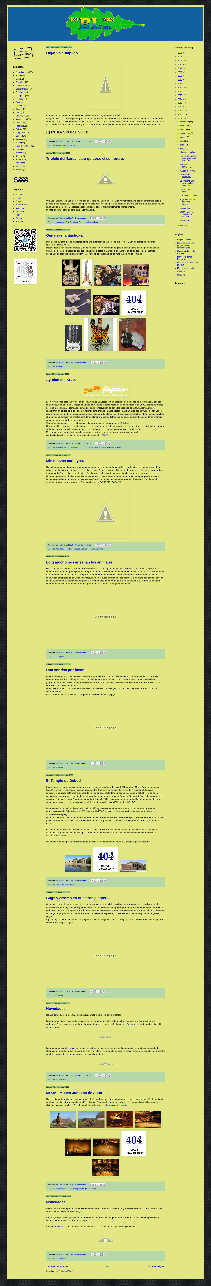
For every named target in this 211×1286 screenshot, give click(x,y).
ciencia (19, 153)
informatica (20, 163)
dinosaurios (67, 1189)
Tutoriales (20, 149)
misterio (19, 169)
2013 (180, 103)
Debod (58, 884)
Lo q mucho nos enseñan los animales (79, 562)
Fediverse (20, 211)
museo (93, 1189)
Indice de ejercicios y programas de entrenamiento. (186, 245)
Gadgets (19, 102)
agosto (183, 137)
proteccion (121, 447)
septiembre (185, 133)
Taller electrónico (23, 146)
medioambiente (100, 447)
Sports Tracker (22, 204)
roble (101, 549)
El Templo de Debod (63, 781)
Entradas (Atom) (66, 1271)
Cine (18, 79)
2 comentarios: (81, 652)
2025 (180, 57)
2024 (180, 60)
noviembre (185, 125)
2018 (180, 84)
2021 (180, 72)
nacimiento (94, 549)
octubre (183, 129)
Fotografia (77, 1189)
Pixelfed (19, 221)
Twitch (18, 198)
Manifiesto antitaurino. (186, 268)
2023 (180, 64)
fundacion (89, 447)
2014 (180, 99)
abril (182, 225)
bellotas (68, 549)
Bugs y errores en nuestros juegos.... (78, 898)
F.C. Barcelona (72, 222)
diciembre (184, 122)
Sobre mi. (181, 272)
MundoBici (20, 116)
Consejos (20, 82)
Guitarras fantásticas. (64, 235)
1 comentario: (80, 218)
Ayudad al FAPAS (61, 380)
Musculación (21, 119)
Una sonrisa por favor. (65, 670)
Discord (19, 218)
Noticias (72, 145)
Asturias (59, 145)
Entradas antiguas (156, 1266)
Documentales (22, 89)
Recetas (19, 139)
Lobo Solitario (128, 1024)
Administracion (61, 1079)
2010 (180, 114)
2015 (180, 95)
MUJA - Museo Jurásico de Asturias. (77, 1093)
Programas (20, 132)
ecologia (19, 159)
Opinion (82, 222)
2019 (180, 80)
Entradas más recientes (57, 1266)
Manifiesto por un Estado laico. (184, 258)
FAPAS (105, 435)
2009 (180, 118)
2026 (180, 53)
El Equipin (71, 1048)
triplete (88, 222)
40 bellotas (60, 549)
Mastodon (20, 208)
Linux (18, 112)
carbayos (76, 549)
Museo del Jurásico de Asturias (112, 1105)
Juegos (19, 109)
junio (182, 145)
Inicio (108, 1266)
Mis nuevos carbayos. (65, 461)
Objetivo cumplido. (62, 53)
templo (71, 884)
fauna (82, 447)
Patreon (19, 215)
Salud (18, 143)
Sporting (79, 145)
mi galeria (86, 1189)
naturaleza (111, 447)
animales (59, 447)
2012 (180, 107)
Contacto (181, 275)
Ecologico (75, 447)
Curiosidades (21, 85)
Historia (65, 884)
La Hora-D (60, 1226)
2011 (180, 111)
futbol (65, 145)
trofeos (95, 222)
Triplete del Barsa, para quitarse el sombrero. (85, 159)
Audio (18, 75)
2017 (180, 88)
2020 (180, 76)
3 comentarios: (81, 362)
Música (19, 122)
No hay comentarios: (83, 141)
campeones (60, 222)
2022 (180, 68)
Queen (19, 136)
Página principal (184, 240)
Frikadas (59, 366)
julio (182, 141)
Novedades (55, 1009)
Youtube (19, 194)
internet (19, 166)
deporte (19, 156)
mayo (183, 149)
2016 (180, 91)
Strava (18, 201)
